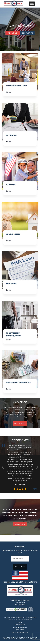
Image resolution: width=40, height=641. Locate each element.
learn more (20, 423)
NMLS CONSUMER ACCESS (20, 632)
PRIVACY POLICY (20, 624)
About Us (12, 33)
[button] (3, 467)
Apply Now (20, 524)
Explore (8, 92)
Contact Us (27, 33)
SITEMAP (19, 622)
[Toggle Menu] (32, 4)
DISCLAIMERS (20, 630)
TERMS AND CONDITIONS (20, 627)
